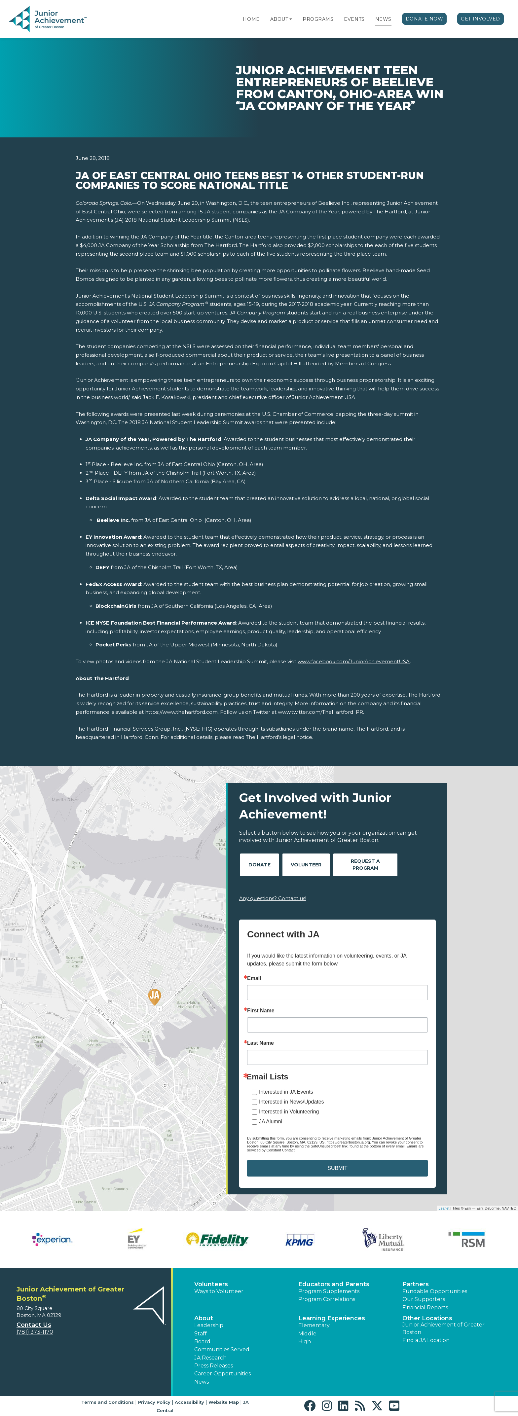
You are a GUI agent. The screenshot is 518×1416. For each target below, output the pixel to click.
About (279, 19)
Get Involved (480, 19)
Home (251, 19)
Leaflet (443, 1208)
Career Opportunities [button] (222, 1373)
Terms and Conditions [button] (107, 1402)
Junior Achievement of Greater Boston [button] (443, 1328)
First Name (261, 1010)
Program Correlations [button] (326, 1299)
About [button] (203, 1318)
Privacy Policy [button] (154, 1402)
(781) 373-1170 (35, 1332)
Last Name (260, 1043)
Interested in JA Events (286, 1092)
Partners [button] (415, 1284)
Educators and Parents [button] (333, 1284)
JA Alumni (270, 1121)
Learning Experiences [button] (331, 1318)
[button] (290, 19)
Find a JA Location (426, 1340)
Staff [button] (200, 1333)
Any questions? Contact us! (272, 898)
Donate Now (424, 19)
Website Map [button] (223, 1402)
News (383, 19)
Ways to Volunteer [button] (218, 1291)
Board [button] (202, 1341)
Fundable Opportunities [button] (434, 1291)
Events (354, 19)
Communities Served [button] (221, 1349)
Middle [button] (307, 1333)
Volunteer (306, 865)
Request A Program (365, 864)
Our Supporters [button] (423, 1299)
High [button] (304, 1341)
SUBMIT (337, 1168)
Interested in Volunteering (289, 1111)
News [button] (201, 1382)
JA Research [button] (210, 1358)
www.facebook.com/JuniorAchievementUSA (354, 661)
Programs (318, 19)
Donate (259, 865)
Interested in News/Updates (291, 1102)
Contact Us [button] (34, 1325)
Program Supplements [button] (328, 1291)
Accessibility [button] (189, 1402)
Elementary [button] (314, 1325)
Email (254, 978)
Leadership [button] (208, 1325)
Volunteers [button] (211, 1284)
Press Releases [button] (213, 1365)
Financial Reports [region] (425, 1307)
